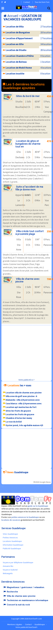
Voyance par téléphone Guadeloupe (18, 562)
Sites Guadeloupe (10, 534)
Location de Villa (15, 26)
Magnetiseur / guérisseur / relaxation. (26, 587)
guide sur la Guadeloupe (38, 506)
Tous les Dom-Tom (42, 2)
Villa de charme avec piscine (27, 280)
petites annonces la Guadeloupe (25, 517)
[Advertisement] (26, 351)
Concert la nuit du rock (18, 604)
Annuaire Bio (8, 566)
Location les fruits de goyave (20, 414)
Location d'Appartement (19, 38)
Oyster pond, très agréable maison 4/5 (24, 425)
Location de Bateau (16, 61)
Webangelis (8, 573)
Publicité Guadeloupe (12, 548)
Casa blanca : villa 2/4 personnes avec (24, 403)
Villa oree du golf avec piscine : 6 (21, 396)
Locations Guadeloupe (12, 541)
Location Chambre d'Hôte (20, 55)
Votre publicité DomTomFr (26, 627)
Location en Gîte (15, 44)
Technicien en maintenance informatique (27, 600)
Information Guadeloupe (13, 545)
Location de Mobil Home (19, 67)
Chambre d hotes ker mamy (19, 418)
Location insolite (15, 73)
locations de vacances (10, 520)
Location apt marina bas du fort (21, 407)
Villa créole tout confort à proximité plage (29, 232)
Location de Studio (16, 50)
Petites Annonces (10, 537)
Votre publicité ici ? (26, 380)
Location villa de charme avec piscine (24, 392)
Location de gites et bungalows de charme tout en (27, 143)
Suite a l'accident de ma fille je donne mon (29, 188)
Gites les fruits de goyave (18, 410)
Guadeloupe (39, 624)
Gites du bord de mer (28, 96)
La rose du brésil (14, 421)
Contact (26, 2)
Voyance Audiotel (10, 569)
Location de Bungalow (18, 32)
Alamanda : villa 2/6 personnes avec (23, 400)
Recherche (12, 591)
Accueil (12, 16)
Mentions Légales (14, 624)
